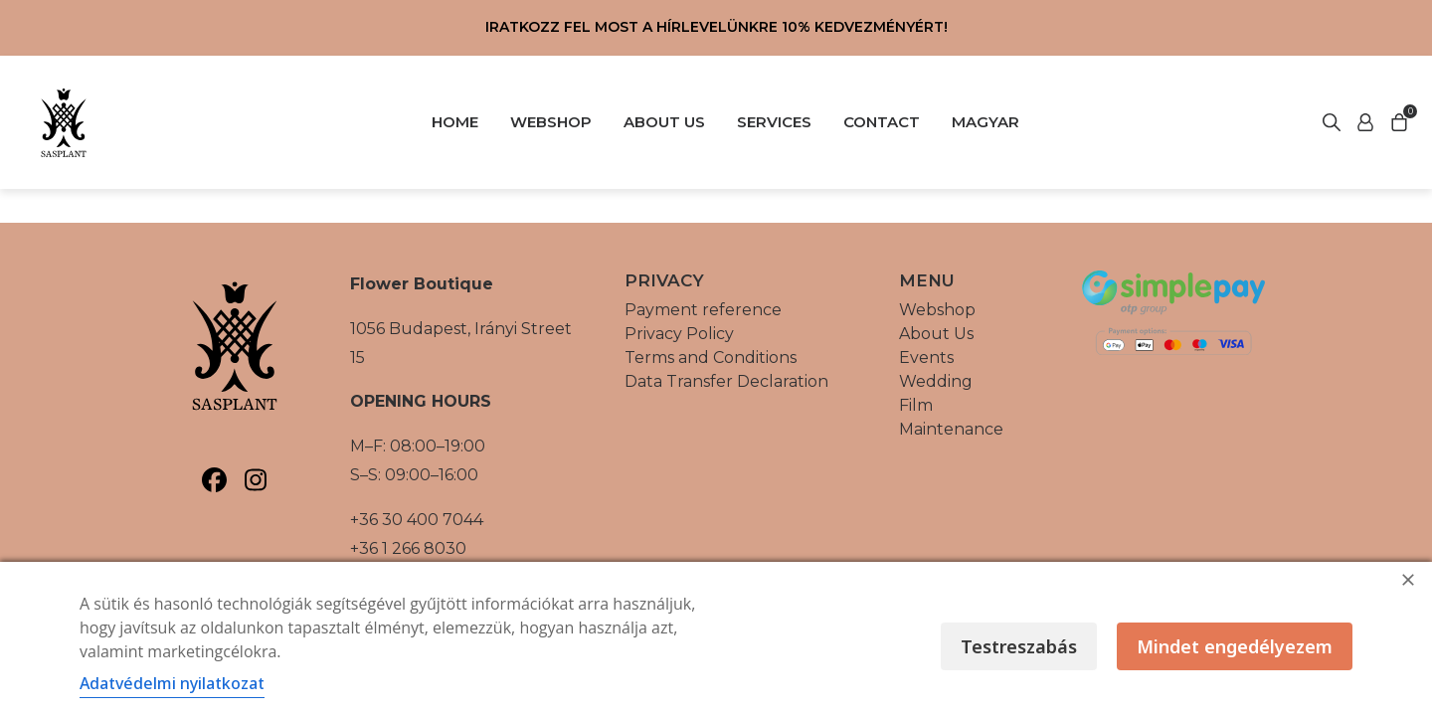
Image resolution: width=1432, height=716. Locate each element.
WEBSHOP (551, 121)
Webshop (937, 309)
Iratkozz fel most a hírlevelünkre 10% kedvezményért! (716, 27)
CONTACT (881, 121)
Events (926, 357)
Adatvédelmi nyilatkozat (172, 683)
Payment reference (703, 309)
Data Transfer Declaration (726, 381)
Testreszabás (1019, 646)
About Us (936, 333)
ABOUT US (664, 121)
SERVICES (774, 121)
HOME (455, 121)
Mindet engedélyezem (1235, 646)
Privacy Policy (679, 333)
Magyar (985, 121)
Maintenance (951, 429)
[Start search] (1365, 122)
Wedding (936, 381)
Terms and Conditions (711, 357)
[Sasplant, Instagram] (255, 479)
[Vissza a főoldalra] (63, 122)
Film (916, 405)
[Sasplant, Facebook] (214, 479)
